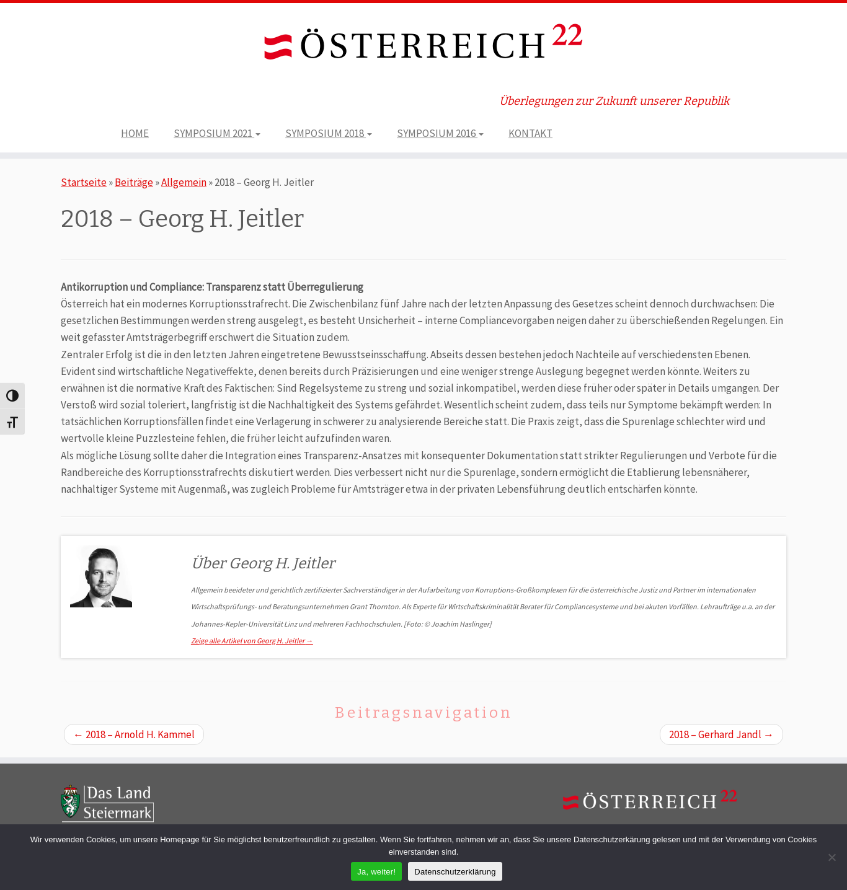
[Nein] (831, 857)
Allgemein (183, 182)
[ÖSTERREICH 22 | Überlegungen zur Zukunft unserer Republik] (423, 44)
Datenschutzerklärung (454, 871)
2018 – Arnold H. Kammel (134, 734)
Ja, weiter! (376, 871)
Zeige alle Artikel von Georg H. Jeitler (252, 640)
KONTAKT (530, 133)
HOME (135, 133)
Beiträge (134, 182)
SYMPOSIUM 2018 (328, 133)
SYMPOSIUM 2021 (217, 133)
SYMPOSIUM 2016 (440, 133)
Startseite (84, 182)
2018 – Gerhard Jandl (721, 734)
